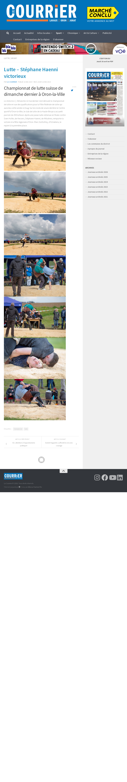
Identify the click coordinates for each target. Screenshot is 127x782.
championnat (18, 429)
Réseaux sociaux (95, 158)
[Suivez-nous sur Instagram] (97, 477)
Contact (17, 39)
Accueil (17, 33)
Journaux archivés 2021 (98, 197)
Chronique (72, 33)
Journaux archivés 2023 (98, 187)
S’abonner (58, 39)
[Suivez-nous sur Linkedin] (120, 477)
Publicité (107, 33)
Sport (59, 33)
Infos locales (43, 33)
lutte (26, 429)
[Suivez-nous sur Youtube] (112, 477)
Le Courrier (12, 82)
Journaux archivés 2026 (98, 172)
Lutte (7, 58)
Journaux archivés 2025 (98, 177)
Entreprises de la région (37, 39)
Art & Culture (90, 33)
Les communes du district (99, 144)
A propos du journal (96, 148)
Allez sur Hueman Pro (35, 487)
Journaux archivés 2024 (98, 182)
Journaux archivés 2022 (98, 192)
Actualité (29, 33)
